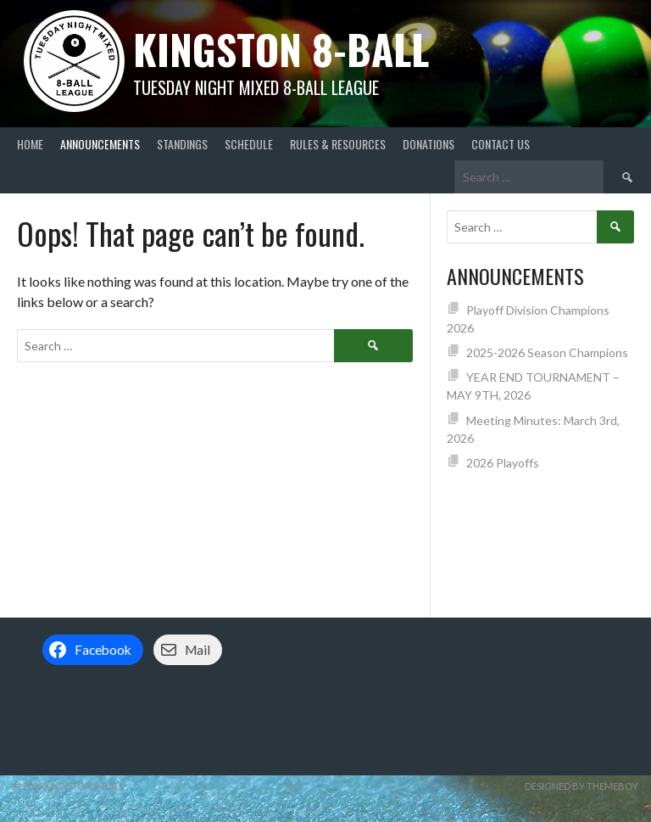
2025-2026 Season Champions (547, 352)
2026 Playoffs (502, 463)
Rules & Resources (338, 144)
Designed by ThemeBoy (581, 785)
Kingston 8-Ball (281, 49)
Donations (428, 144)
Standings (182, 144)
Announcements (100, 144)
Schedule (249, 144)
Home (30, 144)
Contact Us (500, 144)
